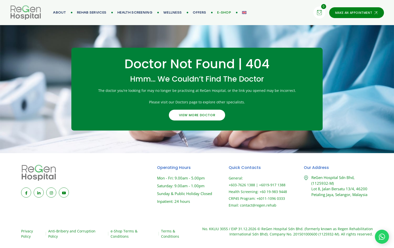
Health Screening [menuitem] (134, 12)
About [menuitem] (59, 12)
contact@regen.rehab (258, 205)
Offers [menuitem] (199, 12)
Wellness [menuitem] (172, 12)
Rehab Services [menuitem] (91, 12)
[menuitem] (224, 12)
